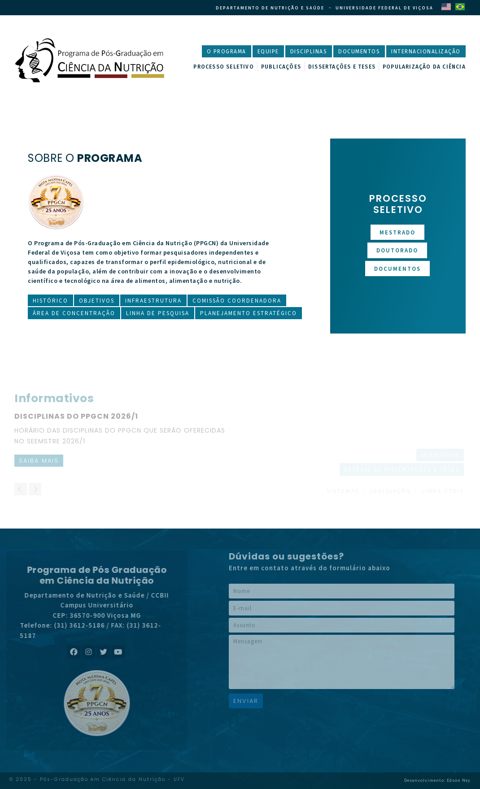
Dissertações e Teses (341, 67)
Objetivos (96, 300)
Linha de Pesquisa (157, 313)
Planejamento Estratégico (248, 313)
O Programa (226, 51)
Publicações (281, 67)
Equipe (268, 51)
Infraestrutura (153, 300)
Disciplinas (308, 51)
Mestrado (397, 232)
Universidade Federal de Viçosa (384, 8)
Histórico (50, 300)
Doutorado (397, 250)
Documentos (359, 51)
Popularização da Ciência (424, 67)
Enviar (245, 701)
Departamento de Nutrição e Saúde (270, 8)
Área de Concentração (74, 313)
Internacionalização (426, 51)
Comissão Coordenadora (236, 300)
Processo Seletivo (223, 67)
